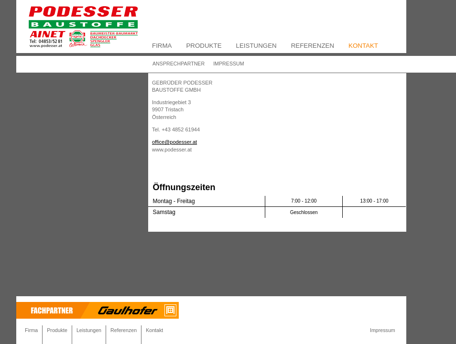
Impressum (228, 63)
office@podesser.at (174, 142)
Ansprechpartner (178, 63)
